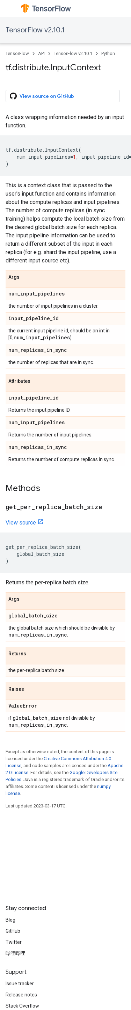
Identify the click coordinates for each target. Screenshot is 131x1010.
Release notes (21, 994)
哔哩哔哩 (15, 953)
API (41, 53)
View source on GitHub (42, 96)
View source (21, 522)
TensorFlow (17, 53)
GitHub (13, 931)
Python (108, 53)
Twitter (14, 942)
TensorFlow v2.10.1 (35, 30)
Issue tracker (20, 983)
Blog (10, 920)
